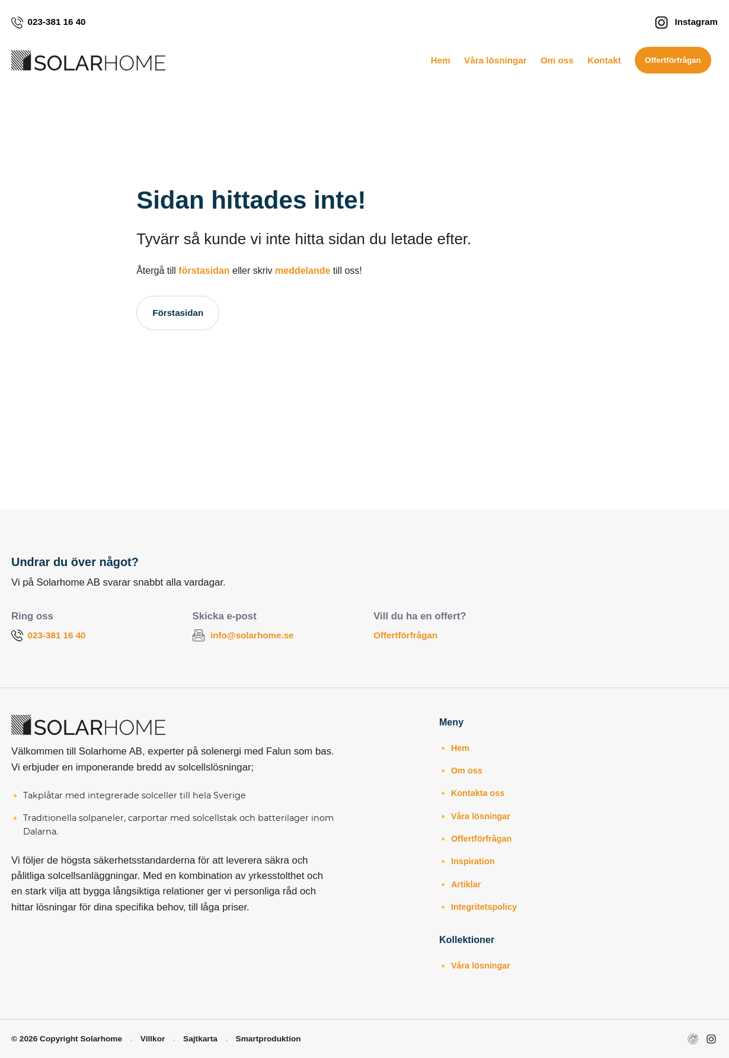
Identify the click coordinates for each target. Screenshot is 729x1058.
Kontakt (604, 60)
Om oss (557, 60)
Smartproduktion (268, 1038)
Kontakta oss (477, 793)
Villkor (152, 1038)
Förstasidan (177, 313)
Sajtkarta (200, 1038)
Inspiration (473, 861)
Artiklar (466, 884)
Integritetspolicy (484, 907)
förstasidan (203, 271)
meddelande (302, 271)
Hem (440, 60)
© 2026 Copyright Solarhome (66, 1038)
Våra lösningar (495, 60)
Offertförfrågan (673, 60)
